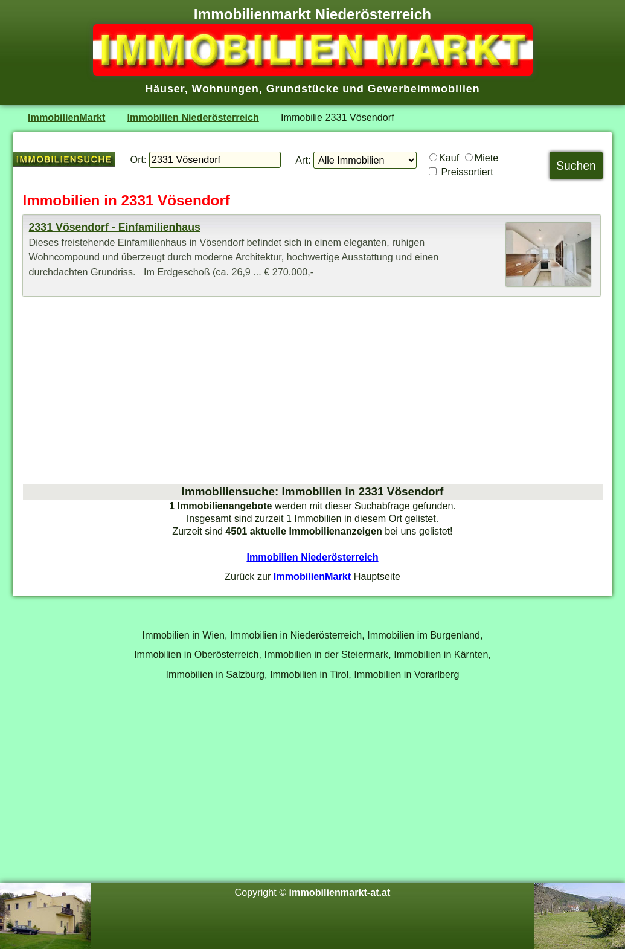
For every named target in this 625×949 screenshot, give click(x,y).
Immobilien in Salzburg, (217, 674)
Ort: (138, 159)
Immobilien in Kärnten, (442, 654)
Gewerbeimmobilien (424, 89)
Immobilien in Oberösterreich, (197, 654)
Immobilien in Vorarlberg (406, 674)
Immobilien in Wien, (185, 634)
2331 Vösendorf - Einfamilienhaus (114, 227)
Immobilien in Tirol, (310, 674)
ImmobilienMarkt (66, 117)
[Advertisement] (313, 390)
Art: (302, 160)
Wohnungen (225, 89)
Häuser (164, 89)
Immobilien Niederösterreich (193, 117)
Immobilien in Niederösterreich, (297, 634)
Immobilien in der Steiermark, (327, 654)
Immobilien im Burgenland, (424, 634)
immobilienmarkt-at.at (340, 892)
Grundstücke (302, 89)
